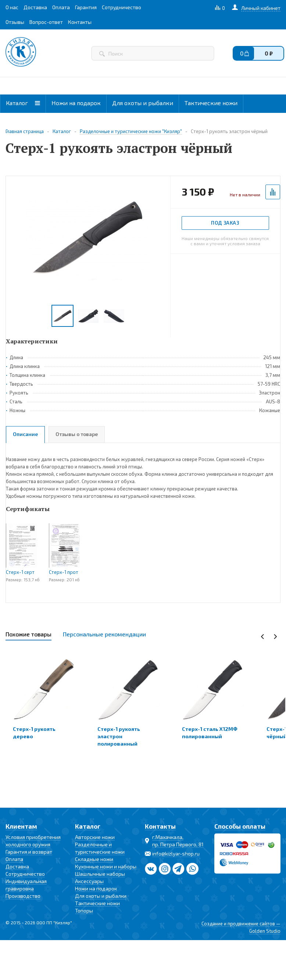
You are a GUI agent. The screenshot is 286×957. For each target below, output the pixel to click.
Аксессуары (89, 881)
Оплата (14, 859)
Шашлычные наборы (100, 874)
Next (275, 636)
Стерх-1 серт (20, 572)
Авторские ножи (95, 837)
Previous (262, 636)
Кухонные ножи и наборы (105, 866)
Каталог (23, 102)
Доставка (17, 866)
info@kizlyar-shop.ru (176, 853)
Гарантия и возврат (29, 852)
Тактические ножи (211, 102)
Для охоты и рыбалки (142, 102)
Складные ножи (94, 859)
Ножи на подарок (76, 102)
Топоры (84, 910)
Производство (23, 896)
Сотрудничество (25, 874)
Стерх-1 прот (63, 572)
